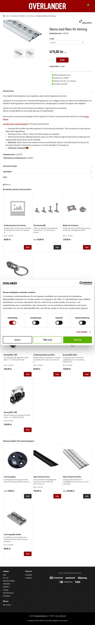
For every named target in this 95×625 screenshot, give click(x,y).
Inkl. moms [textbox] (7, 605)
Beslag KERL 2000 (10, 412)
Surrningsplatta (9, 477)
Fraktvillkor (6, 584)
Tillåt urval (47, 340)
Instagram (28, 578)
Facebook (28, 575)
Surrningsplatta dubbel (12, 534)
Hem (7, 16)
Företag (5, 590)
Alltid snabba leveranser (62, 75)
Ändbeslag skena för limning (15, 225)
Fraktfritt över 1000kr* (61, 78)
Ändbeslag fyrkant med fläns (44, 355)
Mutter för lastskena (70, 225)
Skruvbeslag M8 (39, 225)
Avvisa (17, 340)
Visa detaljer (81, 332)
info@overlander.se (41, 616)
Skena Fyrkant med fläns (72, 477)
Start (4, 575)
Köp (27, 247)
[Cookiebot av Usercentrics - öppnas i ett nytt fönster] (81, 283)
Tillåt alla (78, 340)
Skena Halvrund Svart (41, 477)
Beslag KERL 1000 (10, 355)
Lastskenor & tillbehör (18, 16)
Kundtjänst (6, 596)
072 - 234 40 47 (60, 616)
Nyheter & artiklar (9, 581)
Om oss (5, 578)
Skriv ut (7, 184)
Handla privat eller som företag (64, 81)
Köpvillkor (6, 587)
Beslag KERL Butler (70, 355)
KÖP (62, 60)
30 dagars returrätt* (61, 84)
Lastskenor (31, 16)
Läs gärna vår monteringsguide (15, 124)
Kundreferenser (8, 593)
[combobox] (8, 605)
